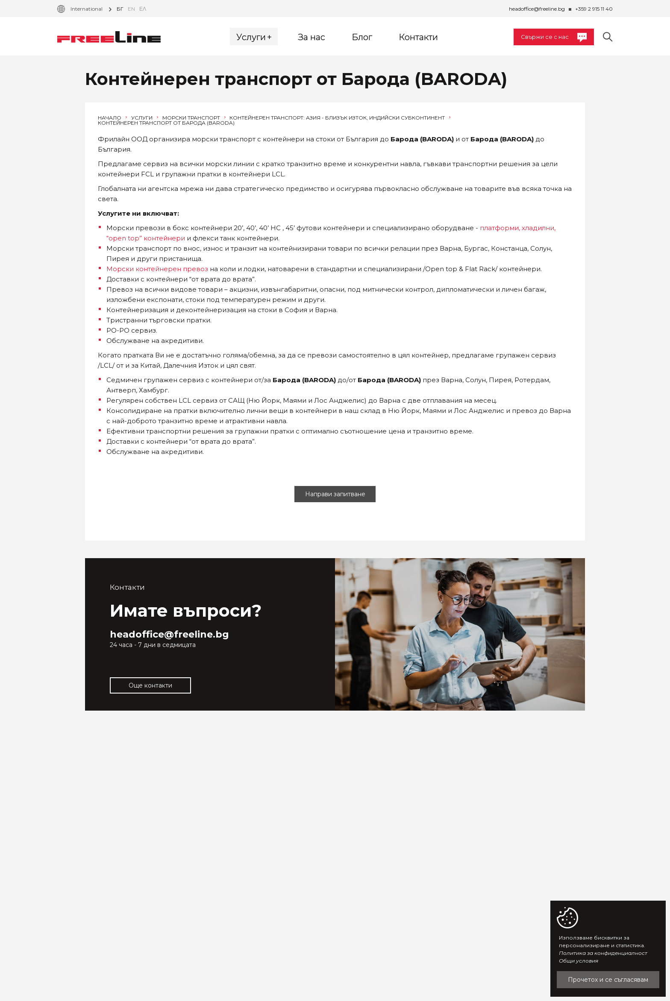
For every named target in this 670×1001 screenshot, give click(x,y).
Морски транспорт (194, 117)
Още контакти (150, 685)
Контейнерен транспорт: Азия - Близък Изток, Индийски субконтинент (339, 117)
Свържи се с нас (554, 37)
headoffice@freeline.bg (537, 9)
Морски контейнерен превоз (157, 269)
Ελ (142, 9)
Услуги (144, 117)
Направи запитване (335, 494)
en (131, 9)
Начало (112, 117)
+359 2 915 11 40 (594, 9)
